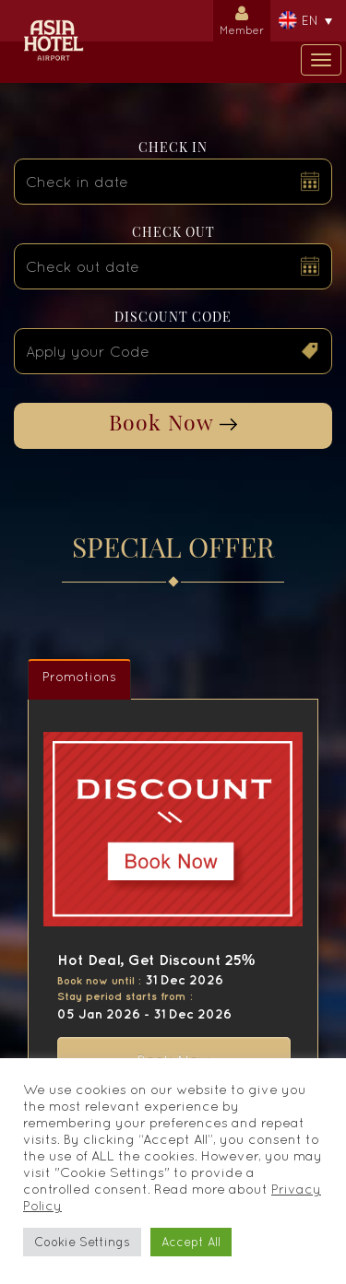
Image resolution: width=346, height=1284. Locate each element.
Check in (173, 147)
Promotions (79, 676)
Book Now (173, 421)
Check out (173, 232)
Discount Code (173, 316)
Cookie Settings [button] (82, 1242)
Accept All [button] (191, 1242)
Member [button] (242, 18)
